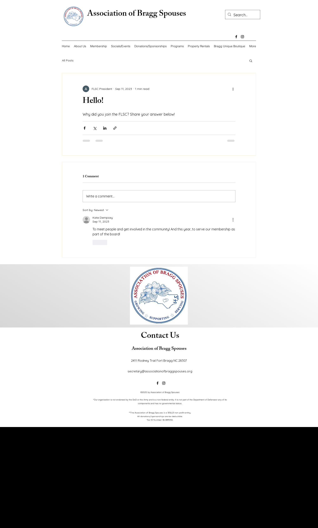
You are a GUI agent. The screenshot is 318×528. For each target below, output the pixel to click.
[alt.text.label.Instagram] (242, 37)
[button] (251, 60)
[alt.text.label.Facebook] (236, 37)
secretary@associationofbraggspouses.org (160, 371)
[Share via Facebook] (85, 128)
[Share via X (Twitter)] (95, 128)
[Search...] (242, 15)
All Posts (68, 60)
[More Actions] (232, 219)
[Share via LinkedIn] (105, 128)
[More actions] (232, 88)
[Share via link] (115, 128)
